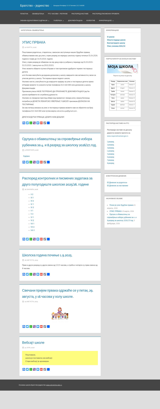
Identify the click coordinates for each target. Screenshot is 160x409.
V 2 (32, 226)
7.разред (110, 160)
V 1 (32, 223)
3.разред (110, 148)
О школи (110, 37)
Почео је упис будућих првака (121, 205)
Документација (75, 20)
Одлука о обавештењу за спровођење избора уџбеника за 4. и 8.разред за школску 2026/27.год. (58, 144)
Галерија (58, 20)
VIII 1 (33, 242)
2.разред (110, 145)
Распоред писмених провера (105, 14)
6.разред (110, 157)
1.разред (110, 142)
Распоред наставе (80, 14)
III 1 (32, 210)
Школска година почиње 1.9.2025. (54, 267)
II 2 (32, 206)
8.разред (110, 163)
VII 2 (33, 239)
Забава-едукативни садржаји (33, 20)
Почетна (24, 14)
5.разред (110, 154)
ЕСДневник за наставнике (117, 185)
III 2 (32, 213)
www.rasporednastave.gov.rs (117, 136)
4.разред (110, 151)
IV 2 (32, 220)
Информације (105, 20)
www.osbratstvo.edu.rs (54, 403)
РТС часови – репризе (58, 14)
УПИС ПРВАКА (37, 42)
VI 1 (32, 229)
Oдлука (26, 162)
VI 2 (32, 233)
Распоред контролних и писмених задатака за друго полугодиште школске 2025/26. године (55, 190)
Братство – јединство (37, 5)
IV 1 (32, 216)
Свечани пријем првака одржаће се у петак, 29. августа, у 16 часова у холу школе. (59, 308)
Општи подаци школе (116, 40)
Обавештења (38, 14)
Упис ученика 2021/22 (116, 46)
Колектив (90, 20)
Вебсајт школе (36, 360)
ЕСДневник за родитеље (117, 182)
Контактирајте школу (116, 43)
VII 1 (32, 236)
